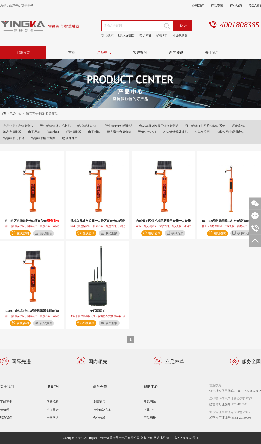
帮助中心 (151, 386)
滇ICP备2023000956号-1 (182, 437)
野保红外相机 (147, 131)
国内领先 (97, 361)
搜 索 (183, 25)
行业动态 (236, 5)
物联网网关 (69, 138)
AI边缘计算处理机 (175, 131)
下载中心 (150, 409)
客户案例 (140, 52)
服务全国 (251, 361)
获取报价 (46, 233)
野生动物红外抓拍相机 (55, 125)
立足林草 (174, 361)
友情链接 (99, 401)
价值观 (4, 409)
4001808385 (239, 24)
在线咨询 (23, 233)
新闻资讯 (176, 52)
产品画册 (150, 417)
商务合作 (100, 386)
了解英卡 (6, 401)
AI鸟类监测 (202, 131)
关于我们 (212, 52)
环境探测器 (179, 35)
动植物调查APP (87, 125)
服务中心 (54, 386)
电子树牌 (94, 131)
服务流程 (53, 401)
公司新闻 (198, 5)
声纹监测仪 (25, 125)
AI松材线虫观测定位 (230, 131)
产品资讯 (217, 5)
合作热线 (99, 417)
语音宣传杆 (239, 125)
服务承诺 (53, 409)
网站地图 (160, 437)
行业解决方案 (102, 409)
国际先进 (21, 361)
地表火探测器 (126, 35)
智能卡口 (162, 35)
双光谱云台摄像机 (119, 131)
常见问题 (150, 401)
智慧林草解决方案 (43, 138)
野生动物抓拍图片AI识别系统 (205, 125)
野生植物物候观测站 (118, 125)
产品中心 (104, 52)
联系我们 (255, 5)
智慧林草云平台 (13, 138)
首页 (71, 52)
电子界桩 (145, 35)
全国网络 (53, 417)
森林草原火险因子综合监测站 (159, 125)
